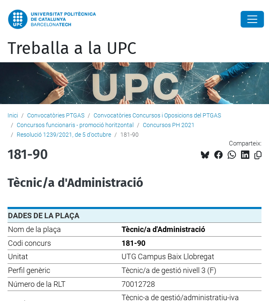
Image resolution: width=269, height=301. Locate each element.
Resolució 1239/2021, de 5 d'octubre (64, 134)
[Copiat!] (257, 155)
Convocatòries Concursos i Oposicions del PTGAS (157, 115)
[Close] (252, 19)
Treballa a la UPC (72, 48)
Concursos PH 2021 (169, 125)
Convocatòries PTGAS (55, 115)
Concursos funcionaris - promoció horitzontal (75, 125)
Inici (13, 115)
